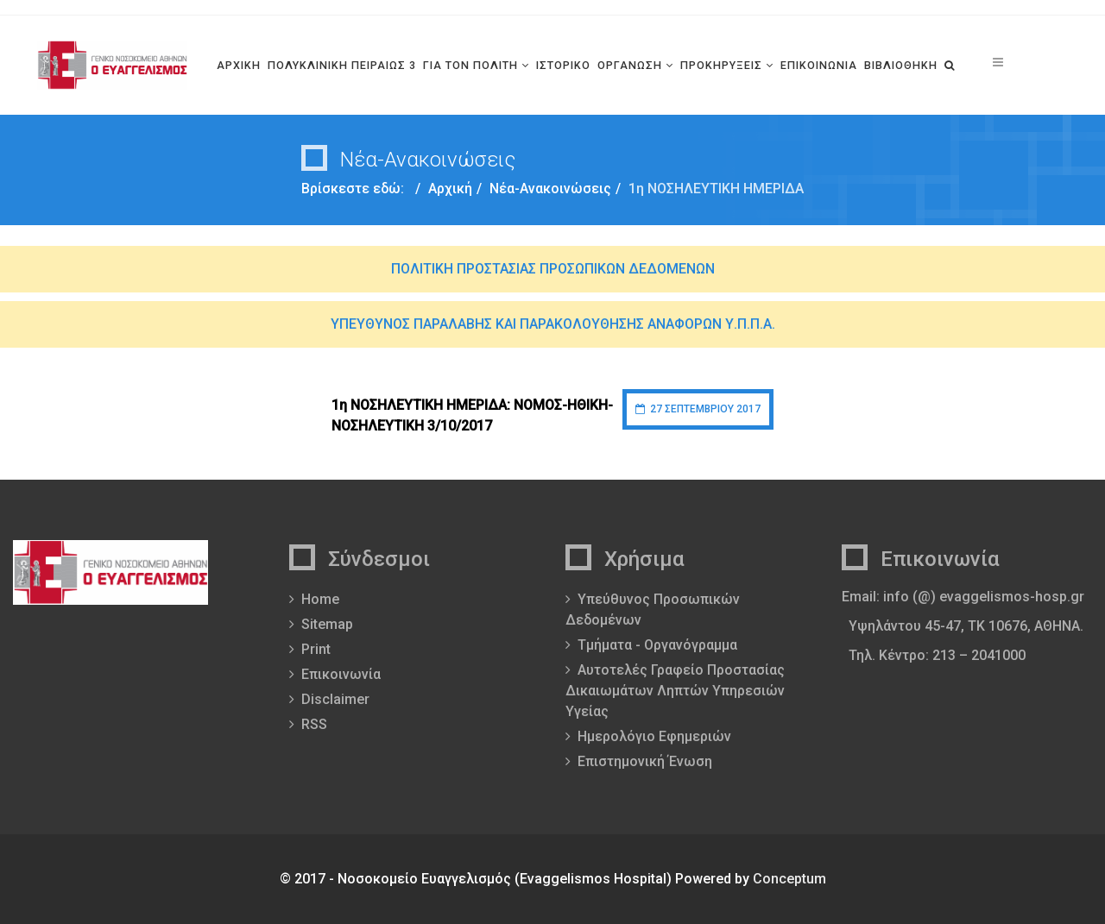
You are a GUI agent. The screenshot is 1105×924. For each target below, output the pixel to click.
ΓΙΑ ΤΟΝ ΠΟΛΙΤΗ (470, 65)
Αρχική (450, 188)
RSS (314, 724)
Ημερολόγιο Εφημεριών (654, 736)
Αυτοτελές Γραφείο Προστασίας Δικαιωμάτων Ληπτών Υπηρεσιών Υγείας (675, 691)
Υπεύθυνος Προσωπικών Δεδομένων (652, 609)
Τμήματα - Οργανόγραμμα (657, 645)
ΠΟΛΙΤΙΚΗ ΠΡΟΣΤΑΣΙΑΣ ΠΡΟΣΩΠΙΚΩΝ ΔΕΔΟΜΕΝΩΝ (553, 269)
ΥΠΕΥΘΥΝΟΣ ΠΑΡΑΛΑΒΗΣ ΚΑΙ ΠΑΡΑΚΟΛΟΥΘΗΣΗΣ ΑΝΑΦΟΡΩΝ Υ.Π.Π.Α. (553, 324)
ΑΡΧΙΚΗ (239, 65)
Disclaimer (335, 699)
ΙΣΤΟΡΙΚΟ (563, 65)
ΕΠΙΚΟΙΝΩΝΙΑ (818, 65)
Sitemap (327, 624)
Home (320, 599)
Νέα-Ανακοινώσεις (550, 188)
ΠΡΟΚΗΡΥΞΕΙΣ (721, 65)
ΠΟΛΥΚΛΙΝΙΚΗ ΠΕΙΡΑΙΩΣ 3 (342, 65)
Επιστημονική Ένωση (645, 761)
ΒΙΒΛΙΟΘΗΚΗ (901, 65)
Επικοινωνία (341, 674)
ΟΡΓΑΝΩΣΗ (629, 65)
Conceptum (789, 879)
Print (316, 649)
